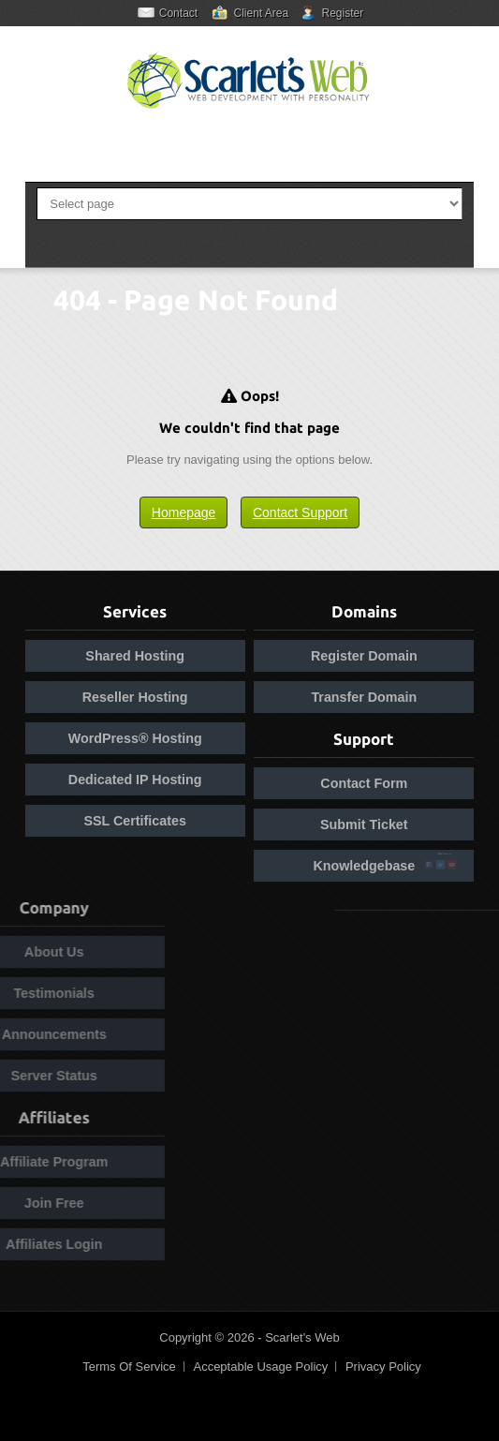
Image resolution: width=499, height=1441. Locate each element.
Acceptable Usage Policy (260, 1366)
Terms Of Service (129, 1366)
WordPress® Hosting (135, 738)
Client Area (260, 13)
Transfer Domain (364, 697)
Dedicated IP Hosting (135, 779)
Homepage (184, 512)
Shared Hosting (134, 655)
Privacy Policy (383, 1366)
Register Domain (364, 655)
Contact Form (363, 783)
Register (343, 13)
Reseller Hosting (135, 697)
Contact (178, 13)
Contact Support (300, 512)
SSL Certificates (134, 820)
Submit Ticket (363, 824)
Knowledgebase (364, 865)
